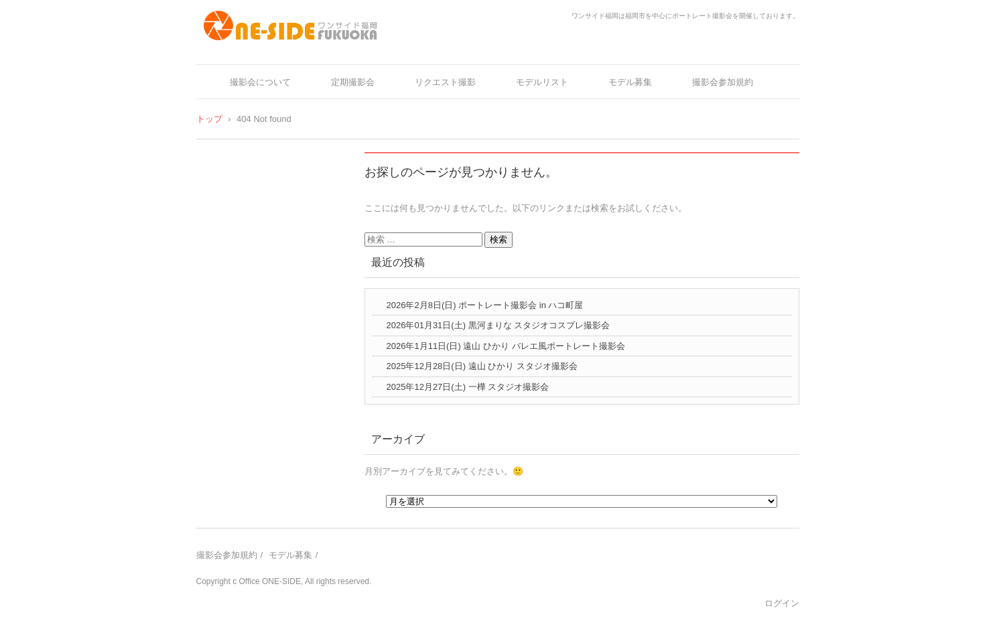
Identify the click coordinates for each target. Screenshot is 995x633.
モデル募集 (630, 82)
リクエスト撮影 (445, 82)
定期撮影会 (353, 82)
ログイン (782, 603)
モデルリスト (542, 82)
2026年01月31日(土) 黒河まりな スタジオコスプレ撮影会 (498, 325)
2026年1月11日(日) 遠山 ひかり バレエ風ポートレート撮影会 (506, 346)
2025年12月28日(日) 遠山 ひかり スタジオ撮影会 (482, 366)
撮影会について (260, 82)
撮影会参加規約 (722, 82)
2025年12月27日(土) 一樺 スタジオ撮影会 (468, 387)
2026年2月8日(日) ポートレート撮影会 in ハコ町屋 (485, 305)
